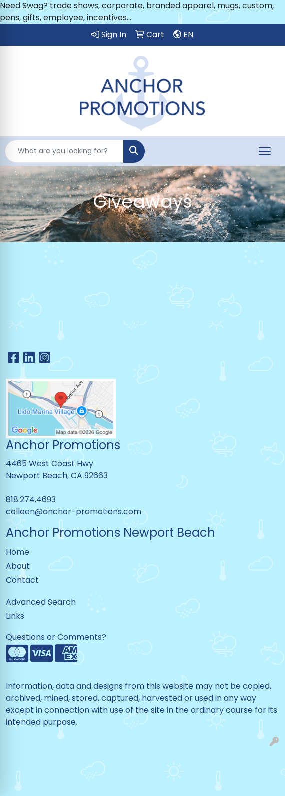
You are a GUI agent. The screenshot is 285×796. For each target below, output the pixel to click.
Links (15, 616)
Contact (22, 580)
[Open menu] (265, 151)
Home (18, 552)
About (18, 566)
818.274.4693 (31, 499)
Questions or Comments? (56, 637)
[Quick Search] (64, 151)
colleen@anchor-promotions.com (74, 511)
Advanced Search (41, 602)
